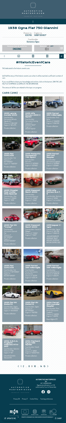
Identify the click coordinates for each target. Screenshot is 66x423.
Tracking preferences (46, 399)
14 (41, 366)
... (26, 366)
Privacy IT (25, 399)
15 (45, 366)
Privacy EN (16, 399)
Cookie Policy (34, 399)
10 (35, 366)
